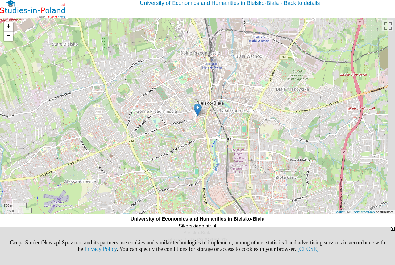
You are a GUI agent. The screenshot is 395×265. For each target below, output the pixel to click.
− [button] (8, 36)
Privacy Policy (101, 249)
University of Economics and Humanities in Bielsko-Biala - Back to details (230, 3)
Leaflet (340, 212)
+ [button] (8, 26)
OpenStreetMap (363, 212)
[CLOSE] (308, 249)
